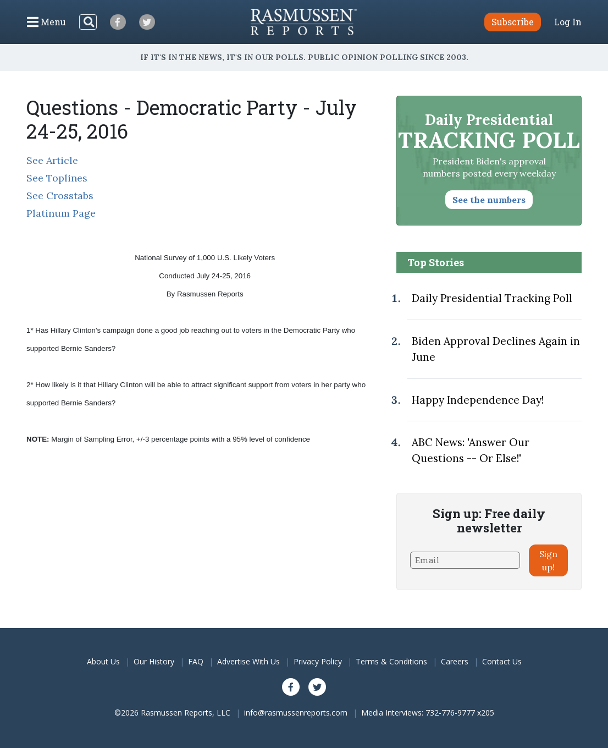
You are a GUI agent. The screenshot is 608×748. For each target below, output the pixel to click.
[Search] (88, 22)
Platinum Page (61, 213)
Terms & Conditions (391, 661)
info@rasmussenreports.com (295, 712)
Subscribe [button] (512, 22)
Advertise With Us (248, 661)
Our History (154, 661)
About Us (103, 661)
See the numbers (489, 199)
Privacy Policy (318, 661)
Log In (568, 22)
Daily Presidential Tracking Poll (492, 298)
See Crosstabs (59, 195)
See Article (52, 160)
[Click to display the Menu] (46, 22)
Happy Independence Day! (478, 399)
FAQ (195, 661)
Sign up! (548, 560)
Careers (454, 661)
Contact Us (502, 661)
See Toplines (56, 178)
